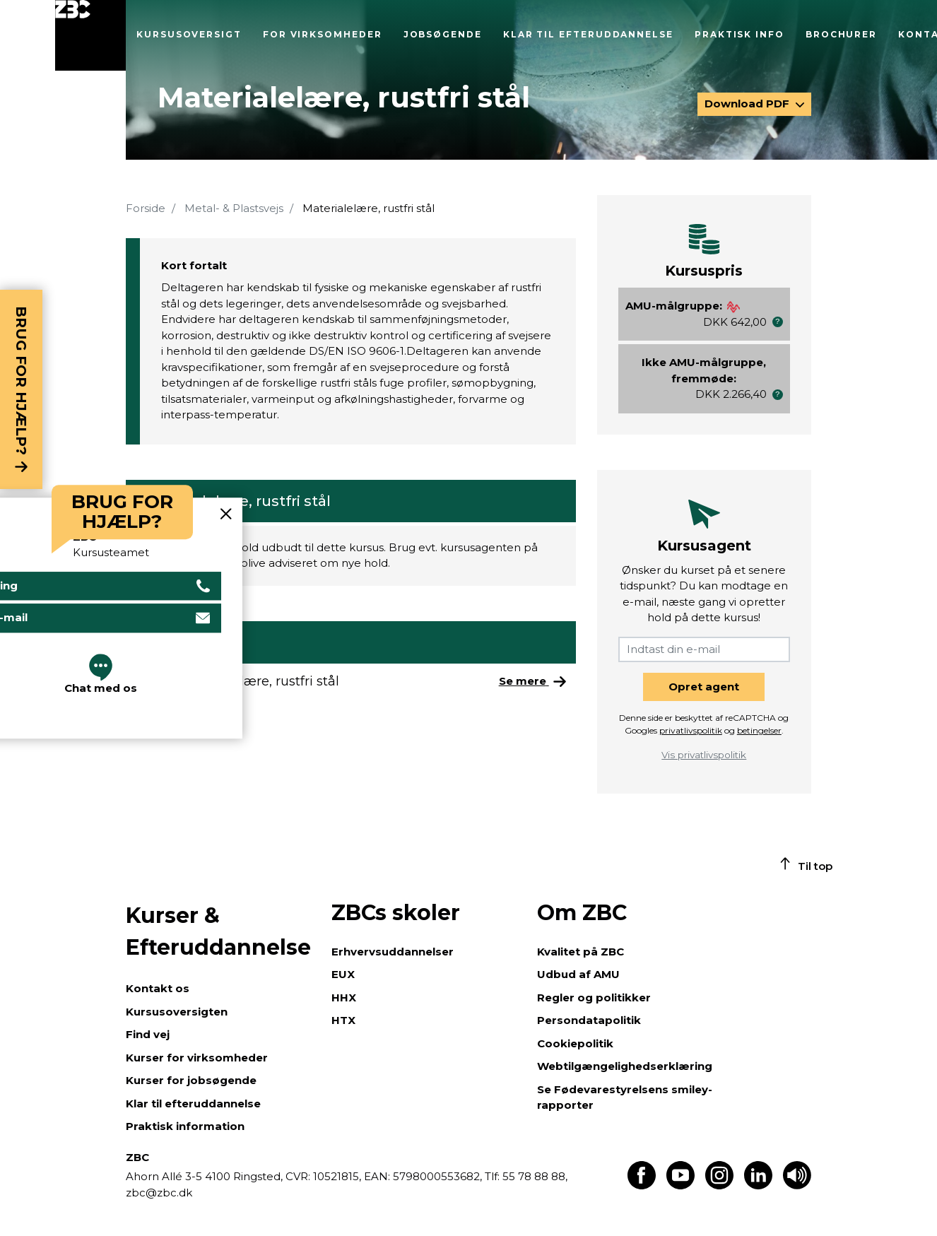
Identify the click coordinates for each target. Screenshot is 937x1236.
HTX (343, 1020)
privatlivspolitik (690, 730)
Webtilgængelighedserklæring (624, 1066)
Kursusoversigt (189, 34)
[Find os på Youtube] (680, 1185)
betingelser (759, 730)
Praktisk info (739, 34)
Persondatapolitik (589, 1020)
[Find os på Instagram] (719, 1185)
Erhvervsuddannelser (392, 951)
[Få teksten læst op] (797, 1185)
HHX (343, 997)
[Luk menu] (90, 35)
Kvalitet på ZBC (580, 951)
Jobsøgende (442, 34)
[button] (777, 322)
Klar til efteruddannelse (588, 34)
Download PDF (748, 103)
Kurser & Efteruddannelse (218, 931)
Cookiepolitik (575, 1043)
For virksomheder (322, 34)
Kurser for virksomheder (197, 1057)
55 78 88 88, (533, 1176)
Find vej (148, 1034)
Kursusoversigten (177, 1011)
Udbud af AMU (578, 974)
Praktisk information (185, 1126)
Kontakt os (157, 988)
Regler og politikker (594, 997)
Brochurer (841, 34)
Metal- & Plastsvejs (233, 208)
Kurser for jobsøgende (191, 1080)
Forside (145, 208)
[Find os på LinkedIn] (758, 1185)
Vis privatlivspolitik (703, 754)
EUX (343, 974)
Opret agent (703, 686)
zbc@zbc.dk (159, 1192)
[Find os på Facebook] (641, 1185)
